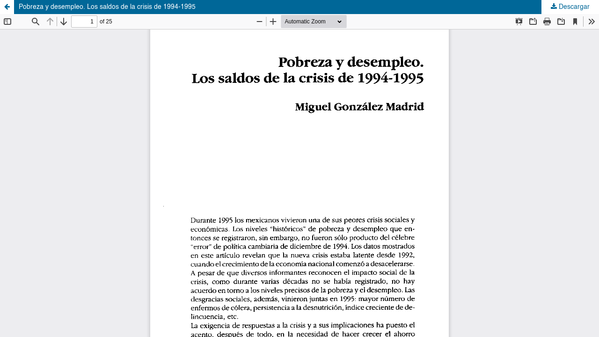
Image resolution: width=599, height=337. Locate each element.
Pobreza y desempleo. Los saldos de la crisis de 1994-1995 (107, 7)
